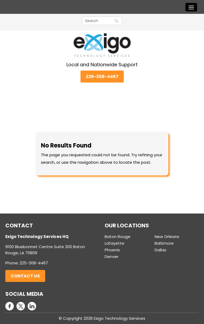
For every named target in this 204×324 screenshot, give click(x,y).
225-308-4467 (102, 76)
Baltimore (164, 243)
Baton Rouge (117, 236)
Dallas (160, 250)
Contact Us (25, 276)
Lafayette (114, 243)
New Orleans (167, 236)
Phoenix (112, 250)
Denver (111, 256)
